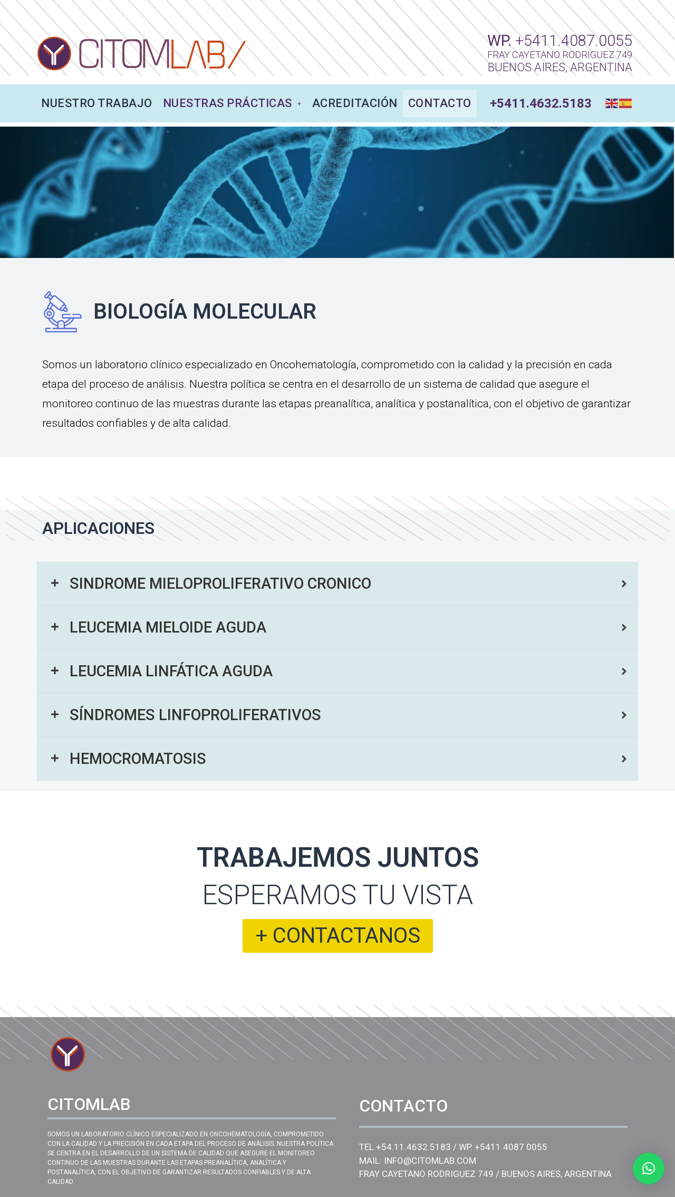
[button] (648, 1168)
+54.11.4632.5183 (413, 1147)
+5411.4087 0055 (511, 1147)
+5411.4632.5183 (541, 103)
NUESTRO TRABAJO (96, 103)
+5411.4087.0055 (573, 41)
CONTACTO (439, 103)
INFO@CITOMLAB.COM (430, 1160)
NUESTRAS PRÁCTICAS (232, 103)
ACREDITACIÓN (355, 103)
